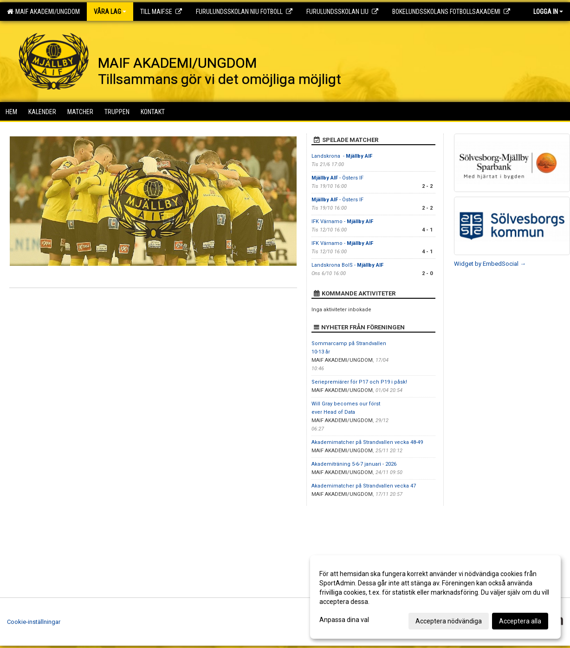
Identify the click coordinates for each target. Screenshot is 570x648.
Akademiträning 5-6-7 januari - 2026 (353, 464)
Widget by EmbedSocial (490, 263)
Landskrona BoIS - (347, 265)
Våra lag (110, 11)
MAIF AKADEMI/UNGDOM (43, 11)
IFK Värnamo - (342, 221)
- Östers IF (337, 178)
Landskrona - (341, 156)
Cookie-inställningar (33, 621)
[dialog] (435, 597)
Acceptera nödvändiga (448, 621)
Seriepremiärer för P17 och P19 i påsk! (359, 382)
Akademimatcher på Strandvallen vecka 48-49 (367, 442)
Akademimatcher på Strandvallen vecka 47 (363, 486)
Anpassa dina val (344, 619)
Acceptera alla (520, 621)
